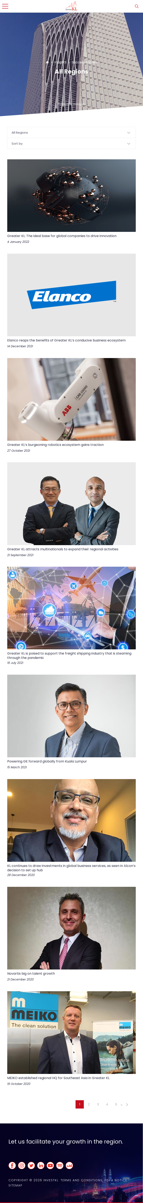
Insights (60, 62)
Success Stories (84, 62)
